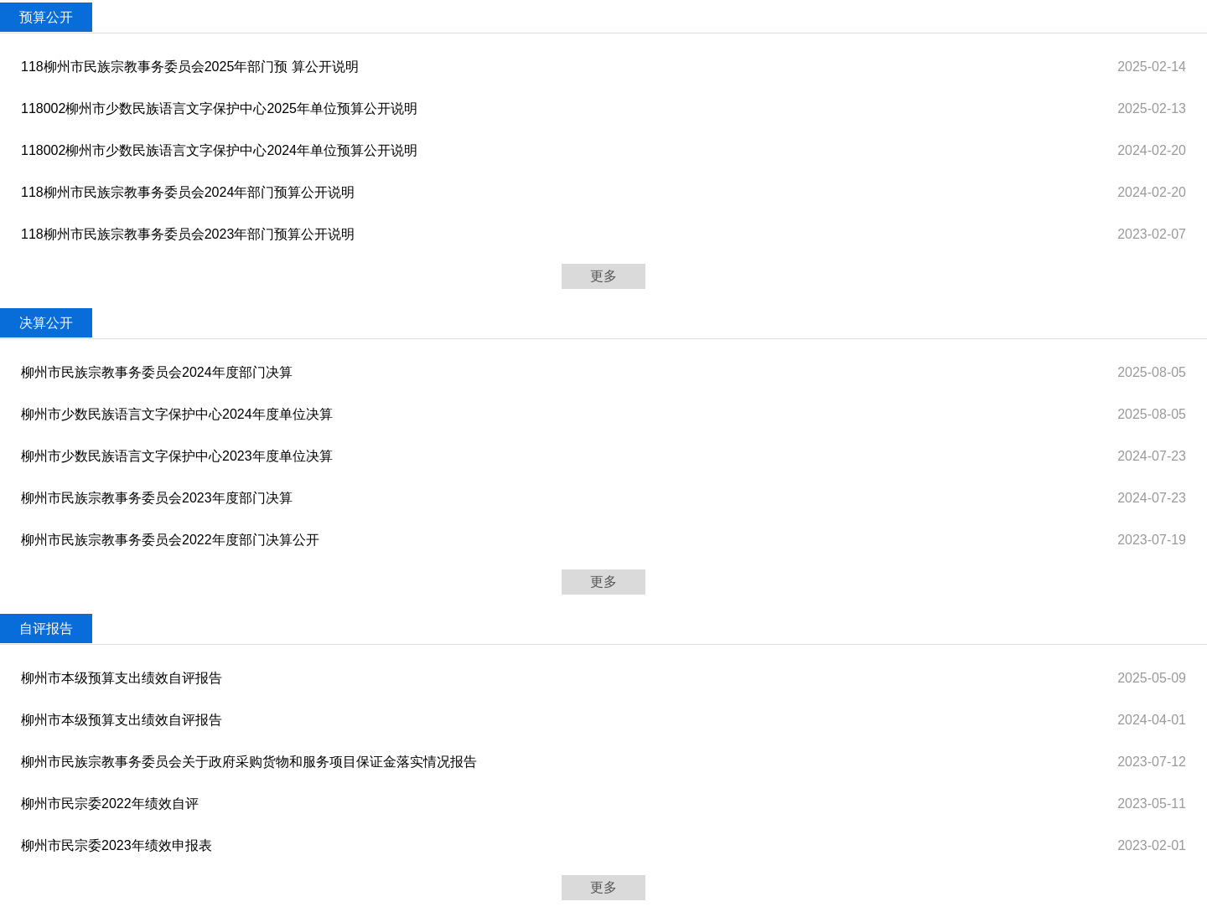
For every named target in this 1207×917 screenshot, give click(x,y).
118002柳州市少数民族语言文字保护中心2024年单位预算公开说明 (219, 150)
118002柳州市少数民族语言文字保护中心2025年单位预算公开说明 (219, 108)
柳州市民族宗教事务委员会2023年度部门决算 (157, 498)
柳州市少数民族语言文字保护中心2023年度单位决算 (177, 456)
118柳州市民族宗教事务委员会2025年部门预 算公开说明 (190, 66)
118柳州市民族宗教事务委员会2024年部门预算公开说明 (188, 192)
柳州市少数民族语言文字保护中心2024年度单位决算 (177, 414)
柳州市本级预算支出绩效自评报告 (121, 678)
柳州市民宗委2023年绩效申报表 (116, 845)
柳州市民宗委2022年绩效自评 (110, 803)
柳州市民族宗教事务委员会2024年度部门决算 (157, 372)
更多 (603, 276)
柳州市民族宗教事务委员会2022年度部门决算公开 (170, 540)
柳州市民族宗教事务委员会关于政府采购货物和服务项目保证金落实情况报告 (249, 762)
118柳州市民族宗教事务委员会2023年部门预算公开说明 (188, 234)
